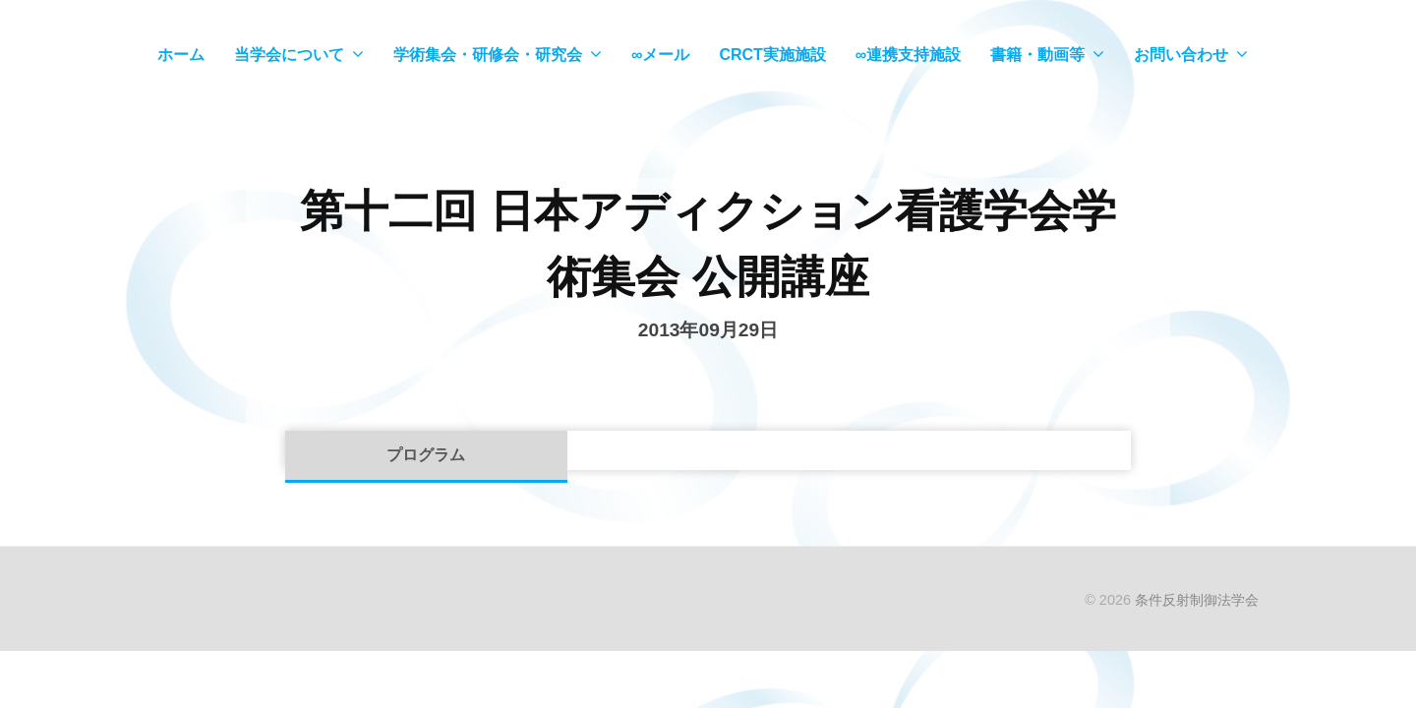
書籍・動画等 (1037, 54)
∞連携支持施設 (908, 54)
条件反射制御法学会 (1197, 600)
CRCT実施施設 (772, 54)
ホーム (181, 54)
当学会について (289, 54)
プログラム (425, 454)
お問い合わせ (1181, 54)
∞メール (660, 54)
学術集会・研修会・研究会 (487, 54)
